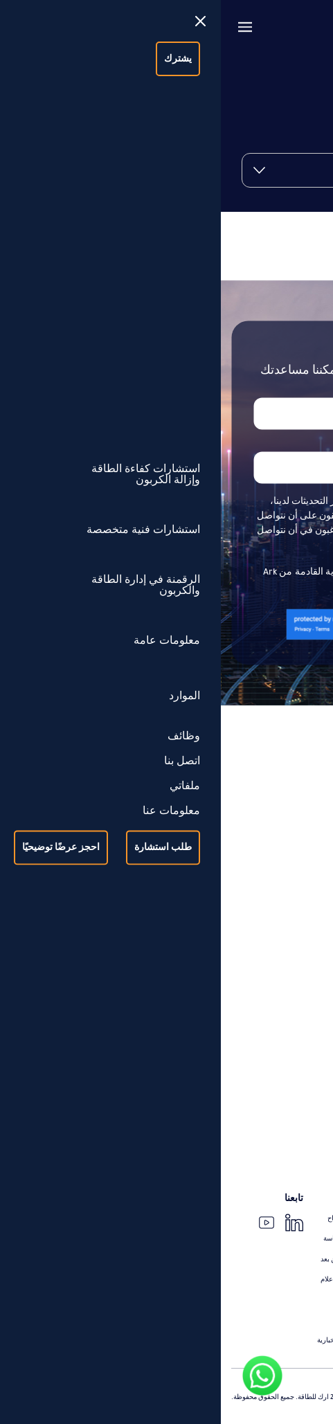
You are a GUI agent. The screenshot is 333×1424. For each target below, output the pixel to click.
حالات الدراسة (122, 1238)
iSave (315, 1174)
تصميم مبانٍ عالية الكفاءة (287, 998)
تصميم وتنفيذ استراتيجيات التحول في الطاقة (261, 842)
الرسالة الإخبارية (119, 1340)
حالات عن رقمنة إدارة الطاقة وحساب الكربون (258, 1330)
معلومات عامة (294, 1198)
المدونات (130, 1299)
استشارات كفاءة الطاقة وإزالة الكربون (246, 822)
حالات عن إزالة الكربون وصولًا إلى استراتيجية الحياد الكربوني (251, 1223)
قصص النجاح (125, 1218)
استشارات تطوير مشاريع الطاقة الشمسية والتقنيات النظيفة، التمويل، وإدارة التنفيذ (250, 898)
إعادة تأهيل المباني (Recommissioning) (268, 977)
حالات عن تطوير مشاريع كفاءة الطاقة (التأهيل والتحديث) (243, 1249)
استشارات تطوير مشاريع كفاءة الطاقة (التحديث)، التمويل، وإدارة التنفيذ (240, 868)
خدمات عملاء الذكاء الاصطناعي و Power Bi (264, 1154)
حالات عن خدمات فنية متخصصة (279, 1310)
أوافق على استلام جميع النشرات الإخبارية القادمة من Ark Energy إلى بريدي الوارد (166, 580)
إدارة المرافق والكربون (289, 1133)
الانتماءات (128, 1320)
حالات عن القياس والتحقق (286, 1289)
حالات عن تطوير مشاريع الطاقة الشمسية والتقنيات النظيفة (240, 1269)
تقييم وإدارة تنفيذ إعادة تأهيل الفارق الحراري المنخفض (246, 1018)
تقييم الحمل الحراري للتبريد (283, 1039)
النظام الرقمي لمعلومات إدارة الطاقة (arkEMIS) (255, 1113)
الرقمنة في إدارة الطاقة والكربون (256, 1093)
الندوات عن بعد (121, 1259)
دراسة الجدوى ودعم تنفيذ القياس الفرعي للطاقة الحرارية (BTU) (243, 1064)
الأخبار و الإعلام (121, 1279)
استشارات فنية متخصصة (273, 957)
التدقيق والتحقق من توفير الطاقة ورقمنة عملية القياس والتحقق (246, 928)
